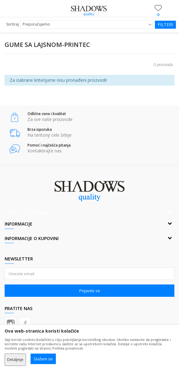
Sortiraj (12, 24)
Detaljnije (15, 359)
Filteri (165, 24)
